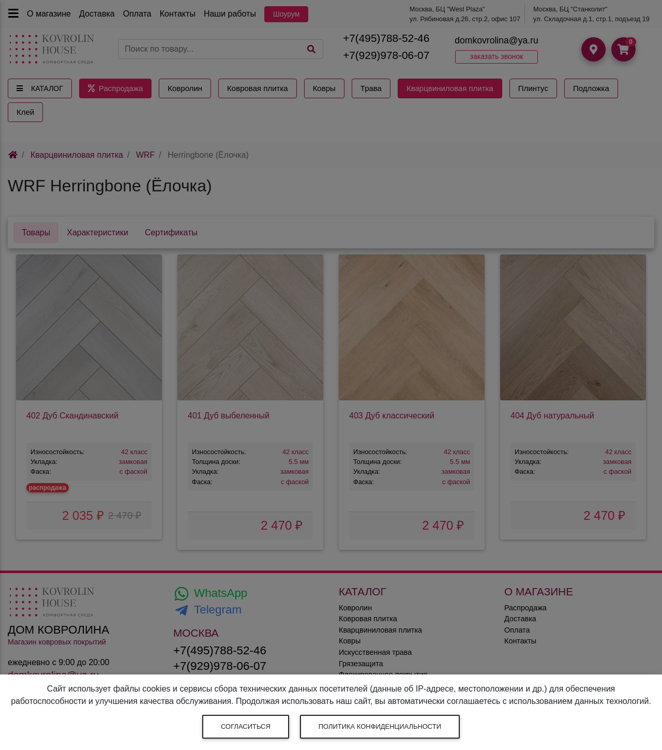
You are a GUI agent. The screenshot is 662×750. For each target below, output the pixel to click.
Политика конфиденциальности (380, 726)
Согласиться (245, 726)
